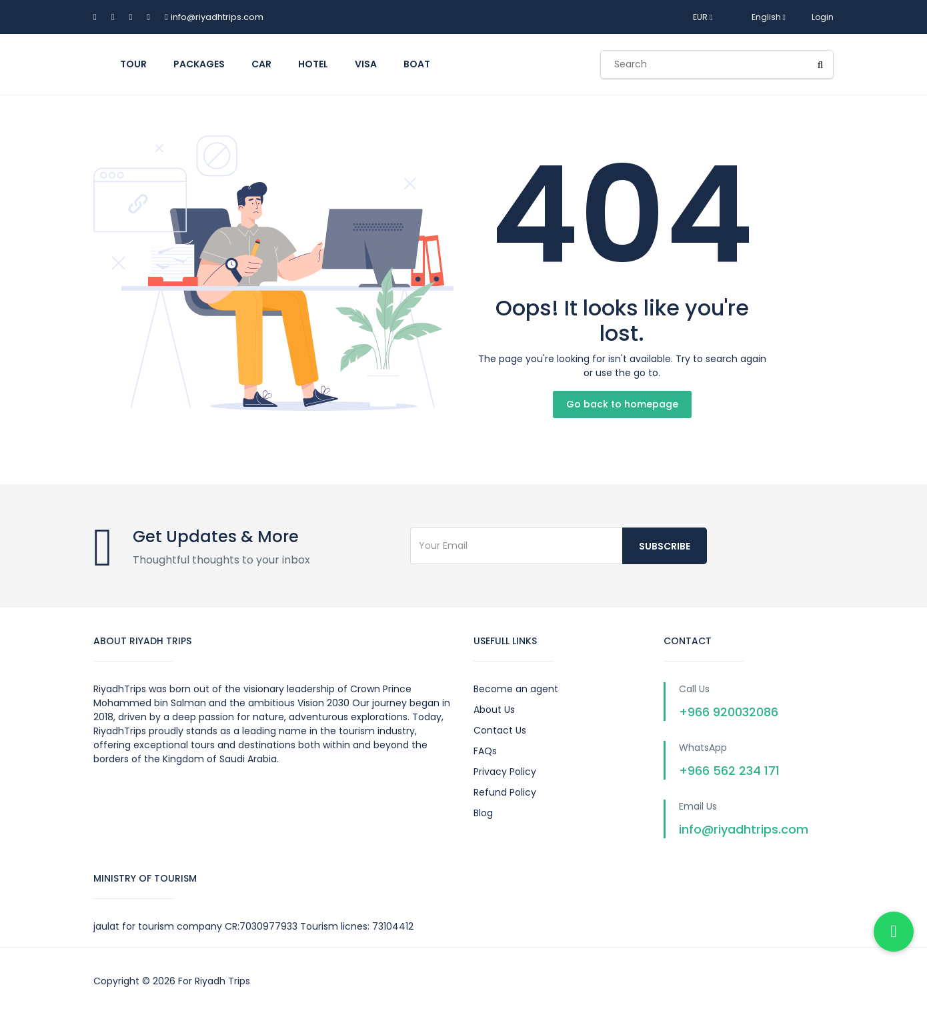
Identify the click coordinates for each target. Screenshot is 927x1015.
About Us (494, 709)
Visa (366, 64)
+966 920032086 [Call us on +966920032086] (728, 712)
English (762, 17)
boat (416, 64)
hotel (313, 64)
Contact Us (500, 730)
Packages (199, 64)
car (261, 64)
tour (133, 64)
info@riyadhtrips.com (217, 17)
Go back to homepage (622, 404)
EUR (702, 17)
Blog (483, 813)
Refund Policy (505, 792)
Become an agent (516, 689)
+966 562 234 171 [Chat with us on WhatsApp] (729, 770)
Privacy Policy (505, 771)
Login (823, 17)
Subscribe (664, 546)
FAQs (485, 751)
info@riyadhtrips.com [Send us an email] (743, 829)
